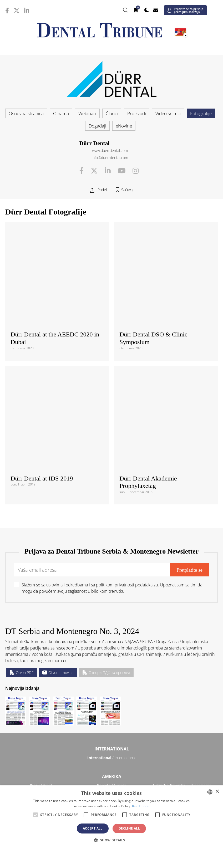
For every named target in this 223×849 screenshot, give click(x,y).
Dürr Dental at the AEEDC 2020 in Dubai (55, 250)
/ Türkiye (111, 706)
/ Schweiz (41, 706)
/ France (182, 656)
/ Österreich (40, 644)
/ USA (111, 616)
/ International (111, 581)
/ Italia (40, 677)
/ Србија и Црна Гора (111, 698)
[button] (111, 840)
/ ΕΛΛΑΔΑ (111, 669)
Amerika (111, 600)
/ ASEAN (146, 741)
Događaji (97, 126)
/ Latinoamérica (182, 608)
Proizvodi (136, 113)
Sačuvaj (127, 189)
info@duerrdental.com (110, 157)
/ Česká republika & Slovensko (111, 659)
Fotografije (201, 113)
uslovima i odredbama (67, 408)
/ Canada (111, 608)
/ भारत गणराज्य (111, 734)
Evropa (111, 635)
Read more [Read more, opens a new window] (140, 806)
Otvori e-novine (58, 495)
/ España (182, 698)
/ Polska (40, 685)
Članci (112, 113)
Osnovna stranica (26, 113)
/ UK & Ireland (182, 706)
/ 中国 (40, 734)
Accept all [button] (93, 828)
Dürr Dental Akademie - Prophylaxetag (150, 305)
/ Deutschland (40, 669)
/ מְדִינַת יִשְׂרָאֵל (40, 769)
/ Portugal (111, 685)
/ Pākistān (182, 734)
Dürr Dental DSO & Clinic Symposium (153, 250)
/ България (182, 644)
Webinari (87, 113)
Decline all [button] (129, 828)
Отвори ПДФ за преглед (106, 495)
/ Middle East (182, 769)
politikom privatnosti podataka (124, 408)
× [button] (217, 792)
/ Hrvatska (41, 656)
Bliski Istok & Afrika (111, 761)
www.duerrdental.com (110, 150)
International (111, 572)
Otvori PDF (21, 495)
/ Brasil (40, 608)
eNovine (124, 126)
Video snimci (168, 113)
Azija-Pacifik (112, 725)
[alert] (111, 817)
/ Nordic (182, 677)
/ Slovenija (41, 698)
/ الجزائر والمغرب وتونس (111, 772)
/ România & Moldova (182, 688)
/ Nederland (111, 677)
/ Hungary (182, 669)
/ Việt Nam (76, 741)
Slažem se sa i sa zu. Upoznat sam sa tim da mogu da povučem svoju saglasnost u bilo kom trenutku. (112, 411)
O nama (61, 113)
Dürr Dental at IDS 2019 (42, 301)
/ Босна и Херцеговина (111, 646)
